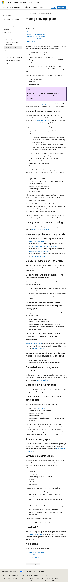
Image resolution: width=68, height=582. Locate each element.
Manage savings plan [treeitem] (10, 47)
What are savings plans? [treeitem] (11, 26)
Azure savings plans (44, 13)
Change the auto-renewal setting (36, 34)
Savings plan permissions (45, 104)
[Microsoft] (3, 2)
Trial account (61, 7)
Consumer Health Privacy (15, 581)
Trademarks (38, 581)
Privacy (44, 576)
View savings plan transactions (38, 251)
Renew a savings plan (35, 557)
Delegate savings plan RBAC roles (36, 39)
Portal (53, 7)
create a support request (33, 534)
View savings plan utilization (37, 241)
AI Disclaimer (29, 578)
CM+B (34, 13)
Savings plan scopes (43, 120)
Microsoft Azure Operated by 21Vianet (11, 578)
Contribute (55, 578)
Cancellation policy (35, 555)
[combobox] (12, 15)
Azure (27, 13)
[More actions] (65, 13)
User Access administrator (34, 343)
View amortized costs (38, 256)
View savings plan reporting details (36, 36)
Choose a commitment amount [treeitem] (13, 35)
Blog (47, 578)
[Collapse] (22, 11)
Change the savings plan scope (35, 32)
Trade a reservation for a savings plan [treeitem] (11, 43)
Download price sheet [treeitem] (11, 54)
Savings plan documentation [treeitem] (11, 19)
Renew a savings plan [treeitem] (10, 51)
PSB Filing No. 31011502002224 (30, 576)
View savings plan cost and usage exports (44, 246)
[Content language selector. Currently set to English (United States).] (9, 571)
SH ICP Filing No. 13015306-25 (9, 576)
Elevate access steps (39, 348)
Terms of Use (29, 581)
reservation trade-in (42, 380)
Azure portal (41, 408)
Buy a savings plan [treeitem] (10, 39)
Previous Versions (39, 578)
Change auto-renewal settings (40, 229)
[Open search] (64, 2)
